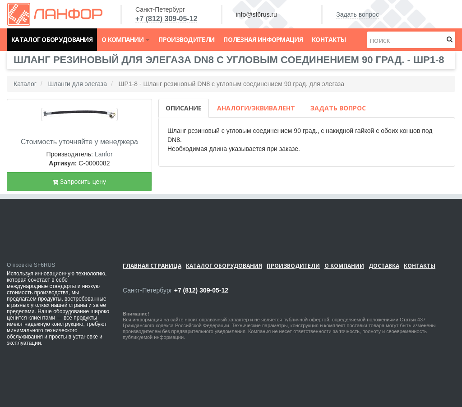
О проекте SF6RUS (31, 265)
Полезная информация (263, 39)
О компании (344, 266)
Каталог (25, 83)
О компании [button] (125, 39)
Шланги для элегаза (77, 83)
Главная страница (152, 266)
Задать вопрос (357, 14)
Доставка (384, 266)
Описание (184, 108)
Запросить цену (79, 181)
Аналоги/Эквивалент (256, 108)
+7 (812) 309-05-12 (166, 19)
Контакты (329, 39)
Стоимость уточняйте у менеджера (79, 142)
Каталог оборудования (51, 39)
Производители (186, 39)
